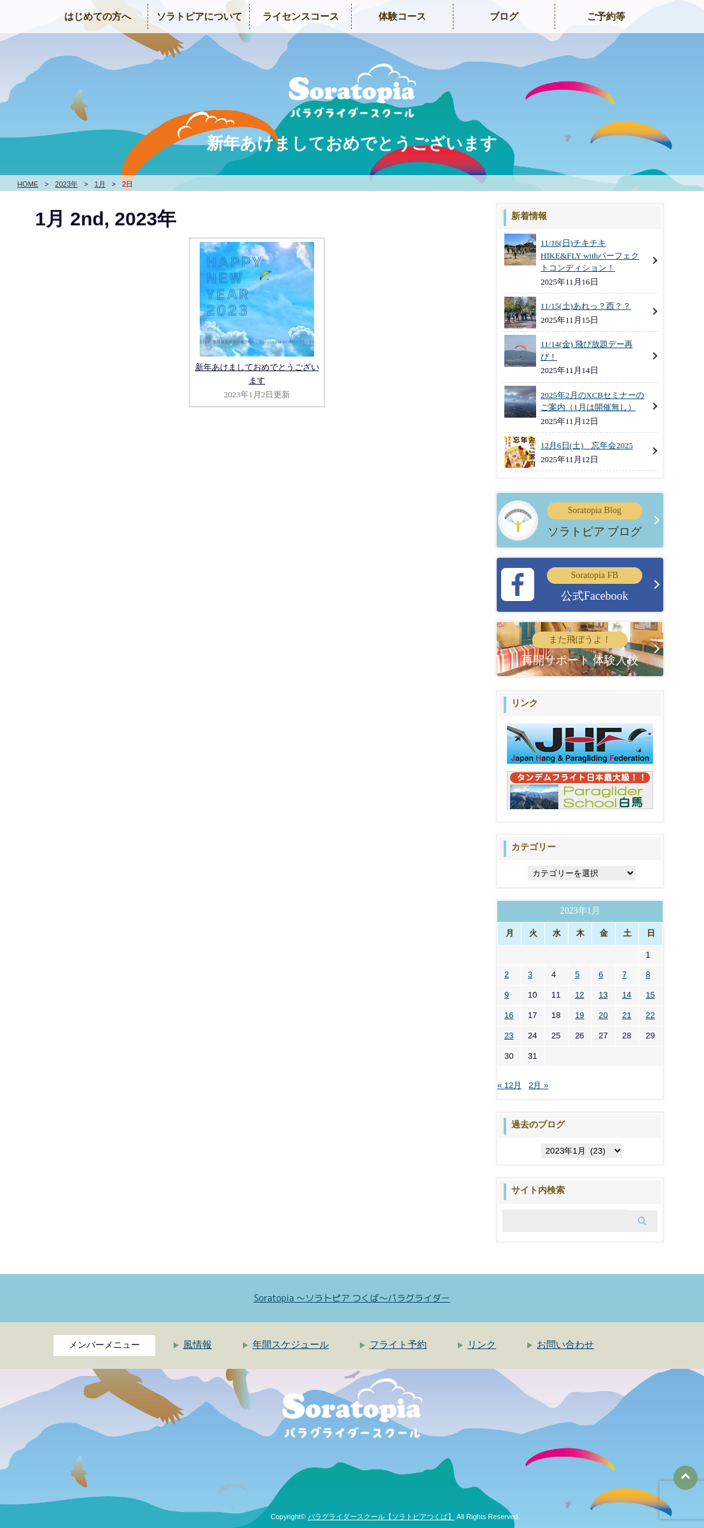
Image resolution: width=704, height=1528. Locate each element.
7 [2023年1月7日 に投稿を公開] (624, 974)
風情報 (197, 1345)
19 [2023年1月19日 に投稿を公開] (579, 1015)
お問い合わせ (565, 1345)
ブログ (504, 16)
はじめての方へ (97, 16)
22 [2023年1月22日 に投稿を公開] (649, 1015)
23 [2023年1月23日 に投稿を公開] (508, 1035)
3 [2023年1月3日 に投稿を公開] (530, 974)
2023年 (66, 184)
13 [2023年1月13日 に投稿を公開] (602, 995)
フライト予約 (398, 1345)
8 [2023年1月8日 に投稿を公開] (647, 974)
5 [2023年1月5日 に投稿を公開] (577, 974)
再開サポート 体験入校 (580, 649)
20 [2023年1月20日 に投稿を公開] (602, 1015)
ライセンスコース (301, 16)
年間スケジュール (290, 1345)
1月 (99, 184)
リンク (481, 1345)
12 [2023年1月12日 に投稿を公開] (579, 995)
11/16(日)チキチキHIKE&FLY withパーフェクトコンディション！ (590, 255)
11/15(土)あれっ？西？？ (586, 306)
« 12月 (509, 1085)
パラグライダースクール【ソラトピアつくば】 (381, 1516)
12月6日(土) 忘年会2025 (587, 445)
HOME (27, 184)
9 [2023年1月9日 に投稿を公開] (506, 995)
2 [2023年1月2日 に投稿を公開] (506, 974)
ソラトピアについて (199, 16)
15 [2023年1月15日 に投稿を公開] (649, 995)
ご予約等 (606, 16)
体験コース (402, 16)
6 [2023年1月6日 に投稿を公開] (600, 974)
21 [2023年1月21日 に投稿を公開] (626, 1015)
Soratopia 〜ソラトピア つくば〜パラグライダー (352, 1298)
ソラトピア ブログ (594, 519)
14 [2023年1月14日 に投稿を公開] (626, 995)
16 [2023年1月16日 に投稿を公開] (508, 1015)
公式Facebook (594, 584)
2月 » (538, 1085)
